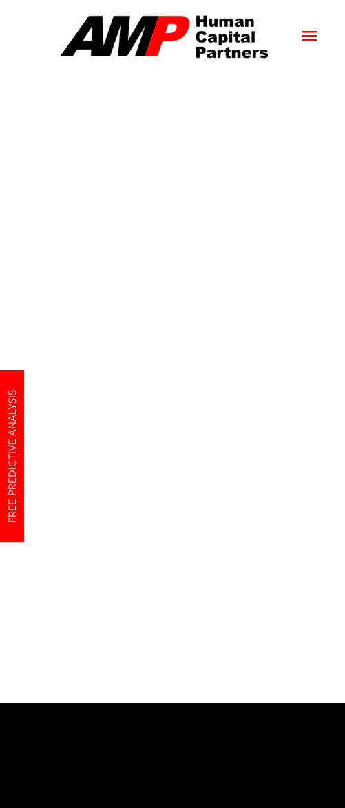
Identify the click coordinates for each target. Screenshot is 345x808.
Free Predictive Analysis (12, 455)
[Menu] (309, 36)
